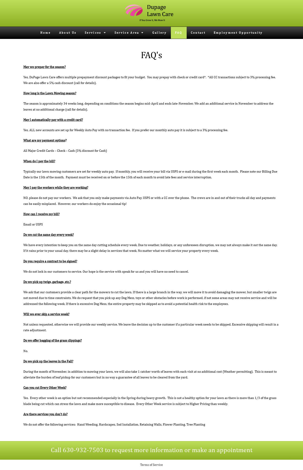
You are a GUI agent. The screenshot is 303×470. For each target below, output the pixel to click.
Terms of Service (151, 465)
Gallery (159, 32)
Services (95, 32)
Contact (198, 32)
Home (45, 32)
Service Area (129, 32)
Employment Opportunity (238, 32)
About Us (67, 32)
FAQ (179, 32)
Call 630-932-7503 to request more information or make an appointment (151, 450)
